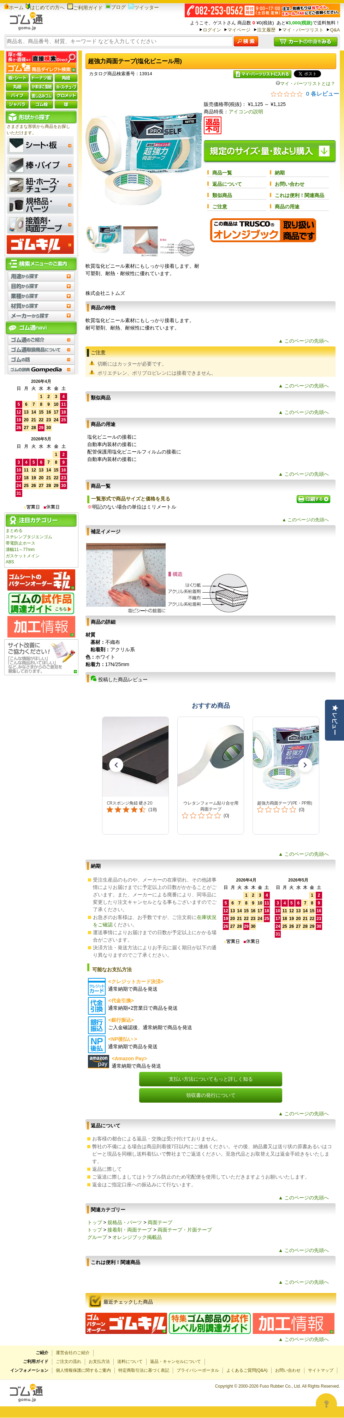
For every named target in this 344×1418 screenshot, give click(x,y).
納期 (280, 173)
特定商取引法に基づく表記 (143, 1370)
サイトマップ (320, 1370)
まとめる (14, 530)
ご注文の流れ (68, 1361)
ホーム (14, 7)
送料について (130, 1361)
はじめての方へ (45, 7)
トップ (94, 1222)
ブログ (115, 7)
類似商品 (222, 195)
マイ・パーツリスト (303, 29)
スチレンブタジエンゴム (29, 536)
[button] (116, 765)
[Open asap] (326, 1403)
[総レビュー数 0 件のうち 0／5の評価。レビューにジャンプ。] (305, 93)
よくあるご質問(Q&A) (247, 1370)
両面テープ (160, 1222)
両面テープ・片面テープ (185, 1230)
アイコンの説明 (246, 111)
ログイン (212, 29)
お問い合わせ (289, 184)
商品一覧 (222, 173)
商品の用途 (287, 206)
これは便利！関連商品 (299, 195)
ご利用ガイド (85, 8)
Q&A (335, 29)
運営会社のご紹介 (73, 1352)
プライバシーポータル (198, 1370)
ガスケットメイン (23, 555)
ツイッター (143, 7)
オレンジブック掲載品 (137, 1237)
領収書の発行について (211, 1095)
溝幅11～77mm (20, 549)
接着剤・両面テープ (129, 1230)
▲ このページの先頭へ (303, 341)
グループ (97, 1237)
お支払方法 (99, 1361)
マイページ (238, 29)
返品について (227, 184)
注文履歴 (266, 29)
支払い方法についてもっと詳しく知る (211, 1079)
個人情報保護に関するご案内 (83, 1370)
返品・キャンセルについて (175, 1361)
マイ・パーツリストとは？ (305, 83)
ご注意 (219, 206)
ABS (10, 561)
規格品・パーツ (124, 1222)
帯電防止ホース (20, 543)
